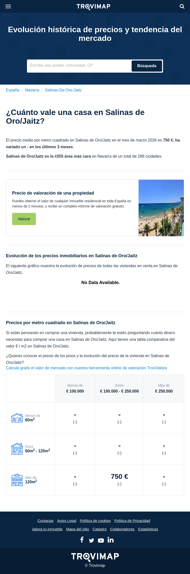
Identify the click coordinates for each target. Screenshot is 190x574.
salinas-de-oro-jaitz (63, 90)
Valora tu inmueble (47, 529)
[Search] (182, 6)
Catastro (100, 529)
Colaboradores (122, 529)
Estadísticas (148, 529)
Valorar (24, 219)
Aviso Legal (66, 520)
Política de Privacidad (132, 520)
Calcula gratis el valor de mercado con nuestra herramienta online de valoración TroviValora (86, 368)
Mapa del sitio (77, 529)
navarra (32, 90)
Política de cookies (95, 520)
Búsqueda (146, 66)
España (12, 90)
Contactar (45, 520)
